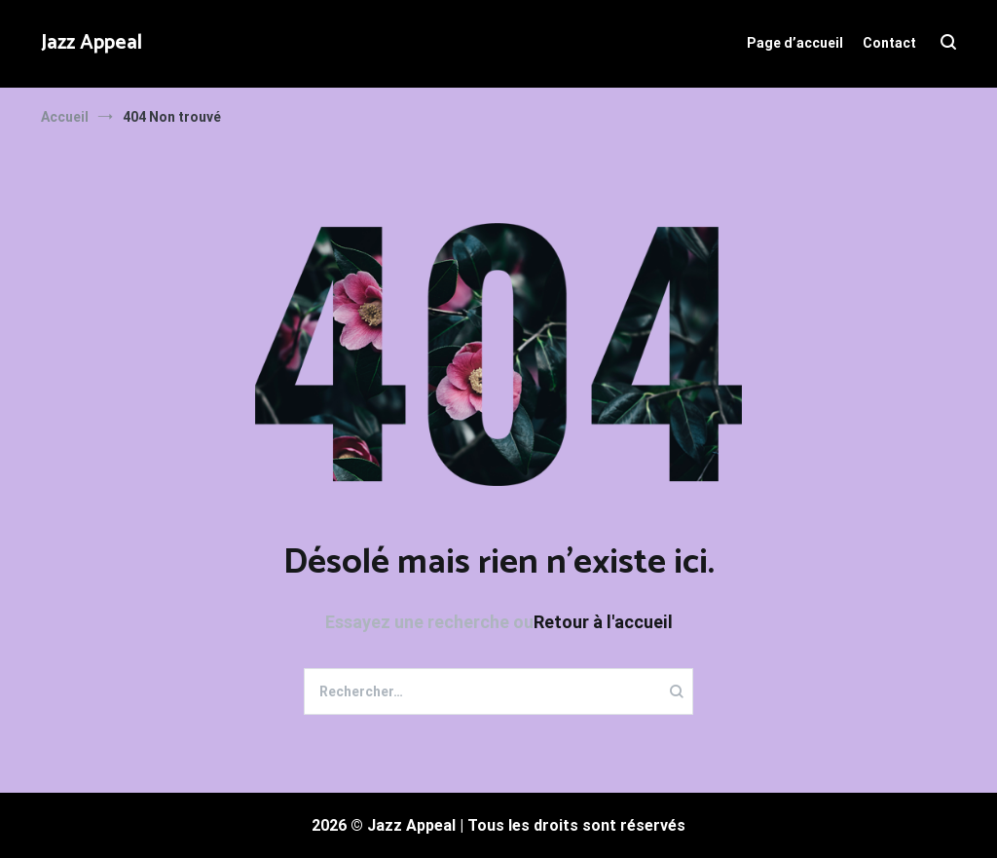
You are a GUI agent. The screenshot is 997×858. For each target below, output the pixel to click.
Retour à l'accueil (603, 622)
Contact (889, 43)
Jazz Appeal (91, 42)
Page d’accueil (795, 43)
